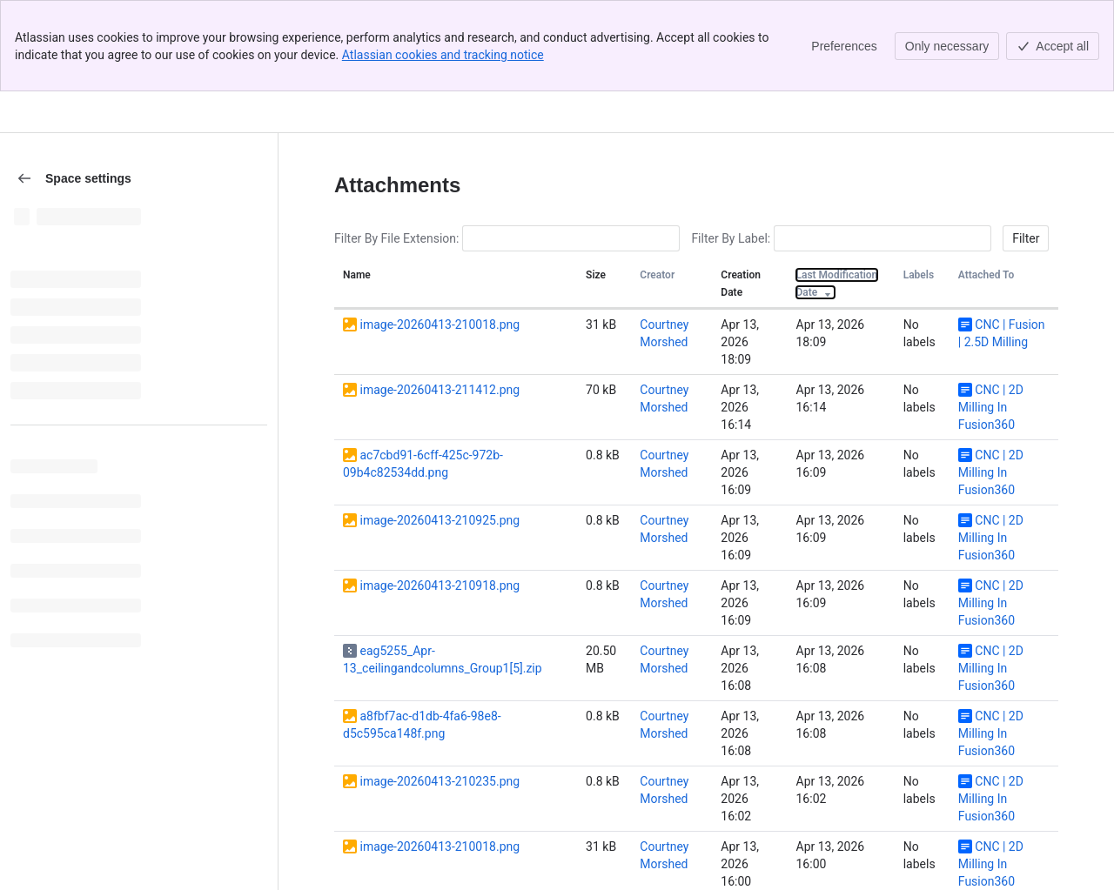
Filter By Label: (730, 147)
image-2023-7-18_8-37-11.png (440, 820)
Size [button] (596, 183)
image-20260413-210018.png (439, 233)
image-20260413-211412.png (439, 298)
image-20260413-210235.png (439, 690)
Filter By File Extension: (396, 147)
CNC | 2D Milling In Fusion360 (990, 315)
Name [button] (357, 183)
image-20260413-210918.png (439, 494)
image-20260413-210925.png (439, 429)
